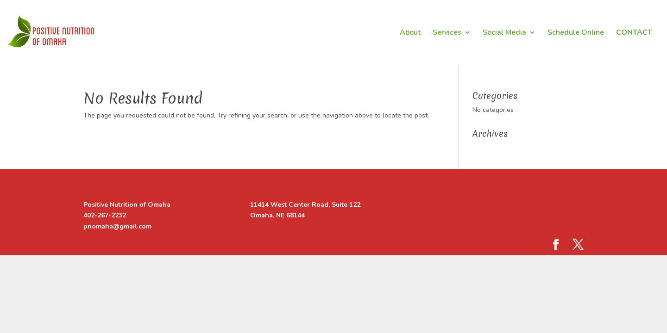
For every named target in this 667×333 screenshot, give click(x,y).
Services (447, 33)
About (410, 33)
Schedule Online (575, 33)
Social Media (504, 33)
